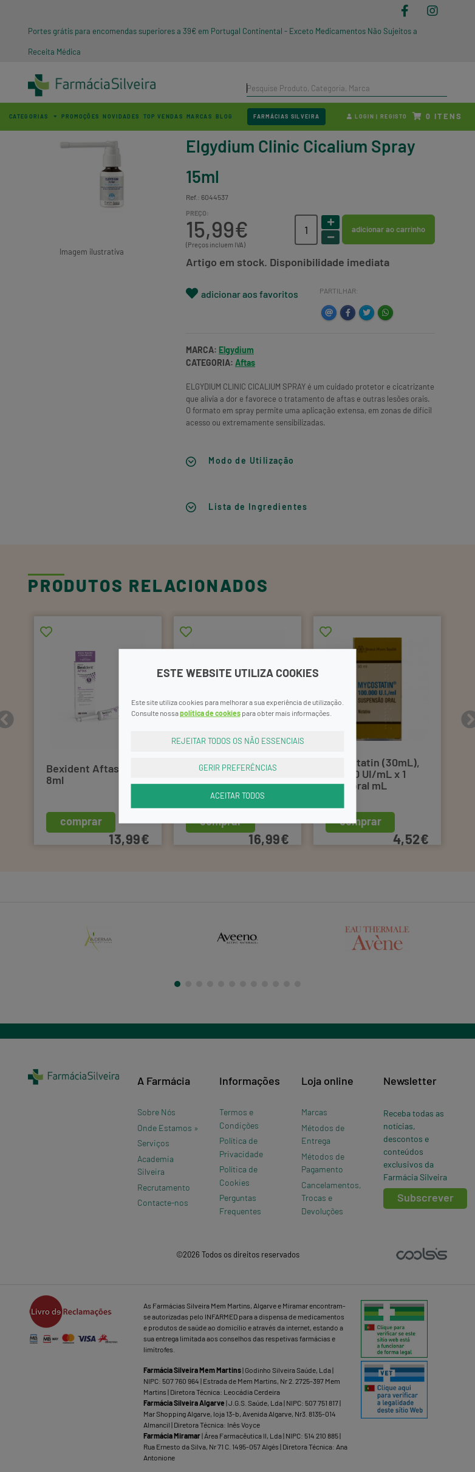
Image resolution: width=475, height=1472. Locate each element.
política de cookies (210, 713)
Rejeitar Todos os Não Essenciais (237, 741)
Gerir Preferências (238, 767)
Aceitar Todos (237, 795)
